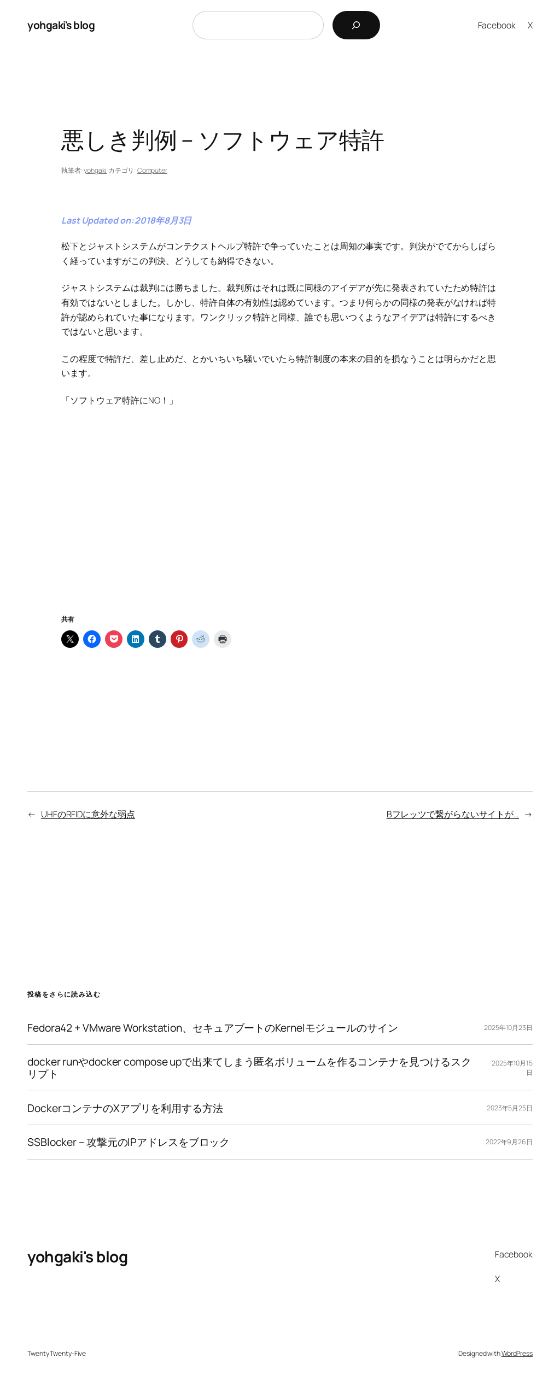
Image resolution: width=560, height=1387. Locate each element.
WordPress (517, 1353)
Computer (152, 170)
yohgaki (95, 170)
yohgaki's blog (61, 24)
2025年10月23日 (508, 1027)
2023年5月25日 (510, 1108)
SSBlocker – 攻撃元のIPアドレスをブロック (128, 1142)
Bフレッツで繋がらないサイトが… (453, 814)
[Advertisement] (280, 523)
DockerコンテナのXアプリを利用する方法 (125, 1108)
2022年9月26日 (509, 1141)
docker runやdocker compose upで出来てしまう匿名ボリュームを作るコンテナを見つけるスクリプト (249, 1067)
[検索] (356, 25)
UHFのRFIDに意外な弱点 (88, 814)
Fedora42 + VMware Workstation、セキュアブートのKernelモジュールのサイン (212, 1028)
